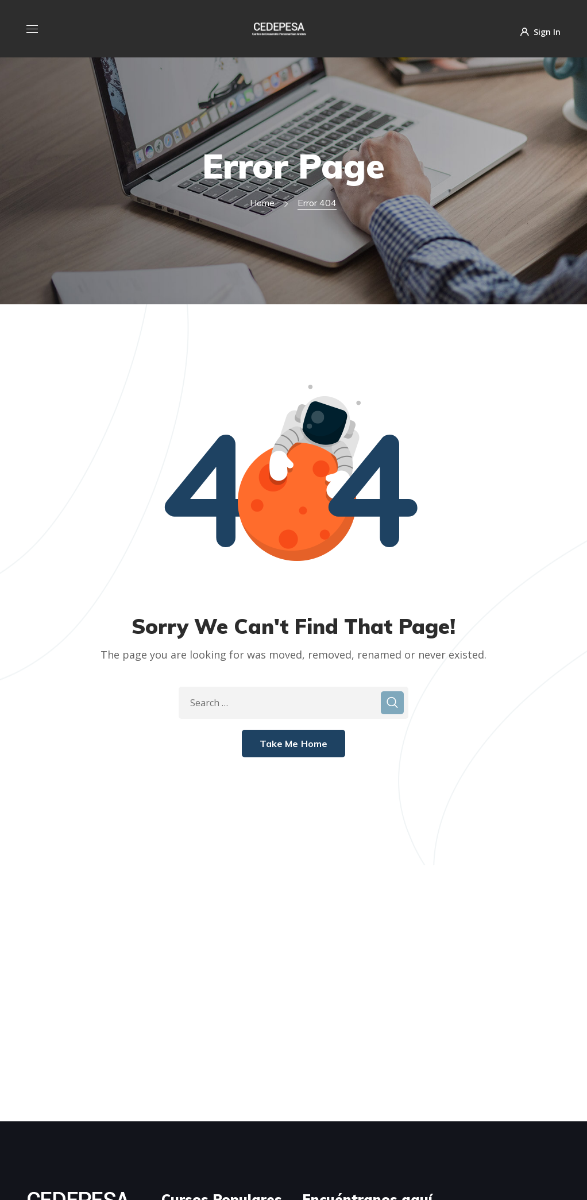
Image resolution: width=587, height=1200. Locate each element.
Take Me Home (294, 743)
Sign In (540, 31)
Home (262, 202)
